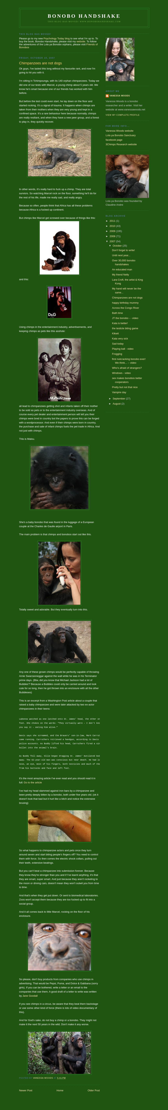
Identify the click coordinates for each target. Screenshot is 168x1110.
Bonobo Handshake (84, 16)
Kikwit (115, 333)
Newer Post (25, 1090)
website (81, 41)
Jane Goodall (30, 995)
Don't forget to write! (123, 250)
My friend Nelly (120, 274)
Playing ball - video (122, 348)
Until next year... (121, 255)
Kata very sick (120, 338)
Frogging (117, 353)
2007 (113, 241)
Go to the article (33, 782)
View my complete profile (123, 115)
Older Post (94, 1090)
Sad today (118, 343)
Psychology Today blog (56, 38)
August (117, 403)
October (118, 245)
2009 (113, 231)
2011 (113, 220)
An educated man (122, 269)
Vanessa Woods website (119, 130)
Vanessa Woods (120, 96)
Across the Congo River (125, 307)
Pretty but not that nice (125, 387)
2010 (113, 226)
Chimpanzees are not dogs (127, 297)
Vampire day (119, 392)
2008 (113, 236)
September (119, 398)
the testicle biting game (125, 328)
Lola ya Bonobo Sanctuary (121, 135)
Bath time (117, 312)
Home (60, 1090)
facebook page (114, 139)
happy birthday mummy (125, 302)
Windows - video (121, 373)
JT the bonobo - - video (125, 318)
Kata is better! (120, 323)
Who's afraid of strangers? (127, 367)
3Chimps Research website (121, 144)
